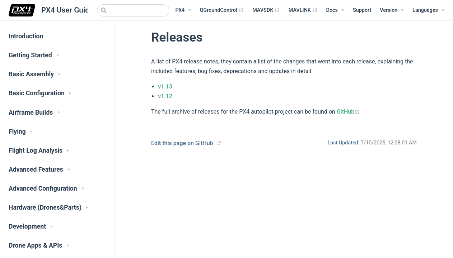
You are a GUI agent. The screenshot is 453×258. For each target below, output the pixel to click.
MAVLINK (303, 10)
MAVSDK (266, 10)
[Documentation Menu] (335, 10)
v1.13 (165, 86)
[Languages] (428, 10)
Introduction (26, 36)
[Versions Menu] (392, 10)
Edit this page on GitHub (182, 143)
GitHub (348, 111)
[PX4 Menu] (183, 10)
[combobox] (133, 10)
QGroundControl (222, 10)
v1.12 (165, 96)
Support (362, 10)
